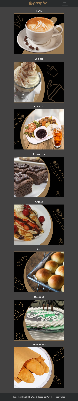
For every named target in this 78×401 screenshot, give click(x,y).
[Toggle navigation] (65, 3)
